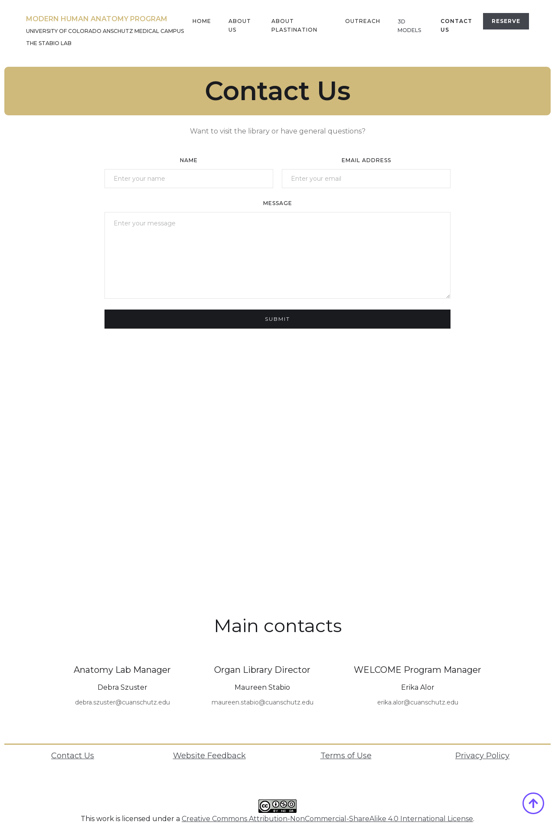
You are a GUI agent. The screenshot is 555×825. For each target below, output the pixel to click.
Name (189, 160)
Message (277, 203)
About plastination (294, 25)
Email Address (366, 160)
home (202, 21)
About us (240, 25)
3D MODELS (409, 25)
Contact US (456, 25)
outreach (362, 21)
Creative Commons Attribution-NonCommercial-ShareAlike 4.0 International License (327, 819)
